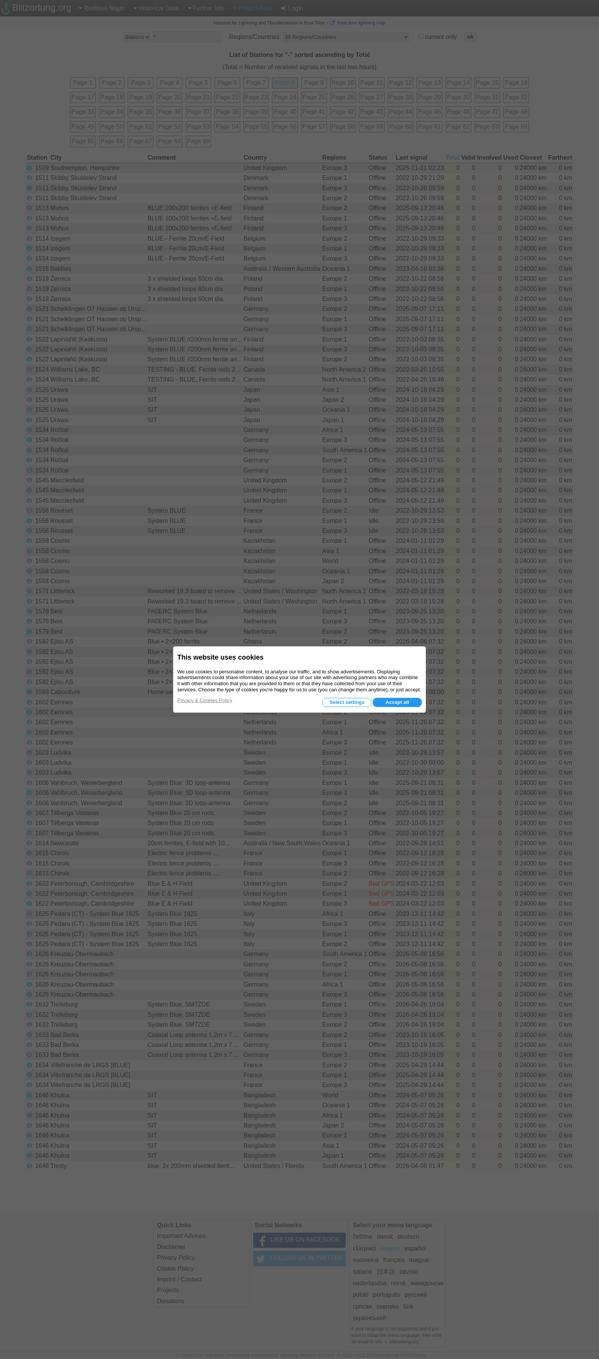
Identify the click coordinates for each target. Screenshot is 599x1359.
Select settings (346, 702)
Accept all (397, 702)
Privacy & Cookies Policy (204, 700)
